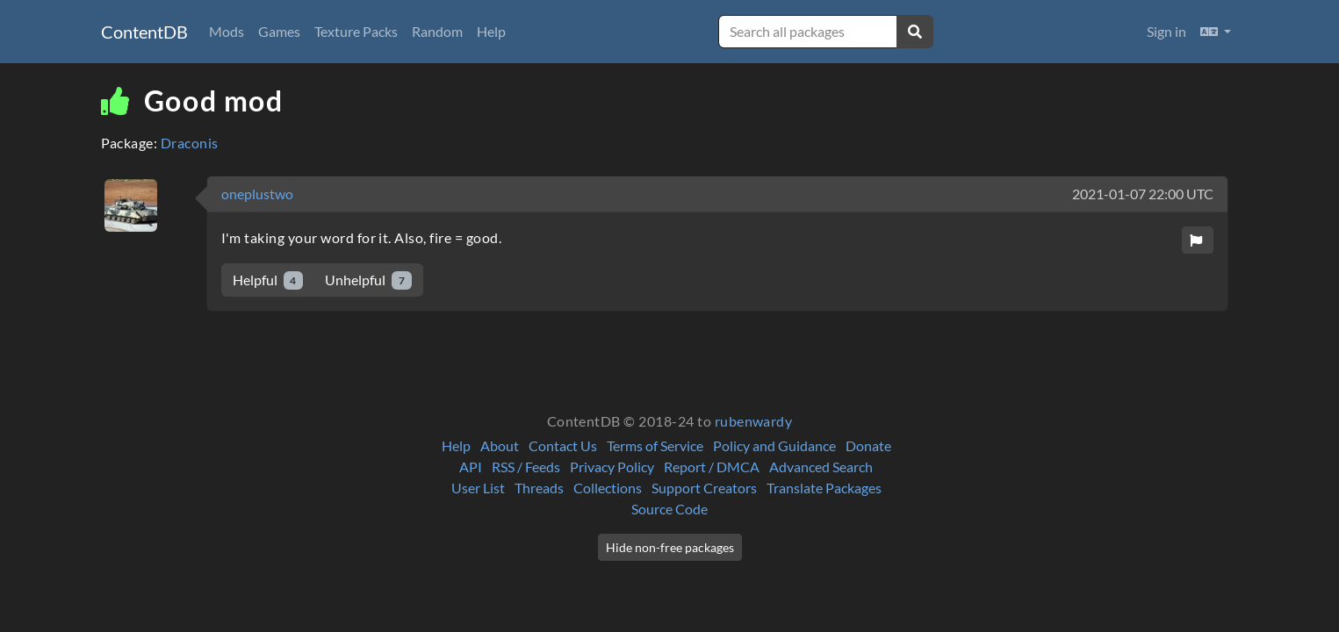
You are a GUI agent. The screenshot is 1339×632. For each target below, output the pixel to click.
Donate (868, 445)
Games (279, 31)
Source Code (669, 508)
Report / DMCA (711, 466)
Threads (539, 487)
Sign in (1166, 31)
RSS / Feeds (526, 466)
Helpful (268, 280)
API (470, 466)
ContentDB (144, 31)
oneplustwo (257, 193)
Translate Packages (824, 487)
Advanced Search (821, 466)
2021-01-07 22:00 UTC (1142, 193)
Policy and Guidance (774, 445)
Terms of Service (655, 445)
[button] (1215, 31)
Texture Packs (356, 31)
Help (491, 31)
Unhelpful (368, 280)
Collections (607, 487)
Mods (226, 31)
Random (437, 31)
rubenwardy (754, 421)
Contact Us (563, 445)
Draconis (190, 142)
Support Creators (704, 487)
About (499, 445)
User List (478, 487)
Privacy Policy (612, 466)
